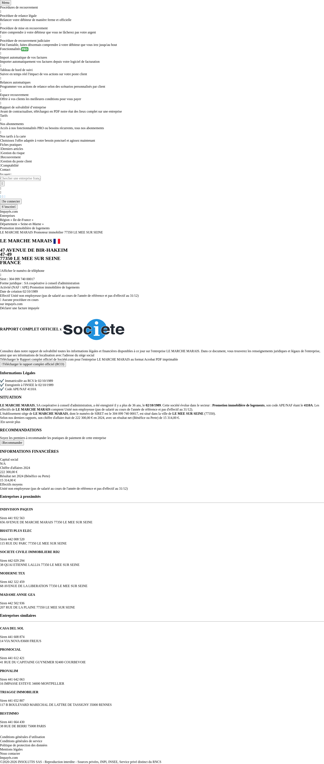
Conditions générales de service (21, 741)
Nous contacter (10, 753)
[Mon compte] (11, 201)
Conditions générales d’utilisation (22, 737)
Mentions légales (11, 749)
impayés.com (14, 304)
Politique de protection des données (23, 745)
